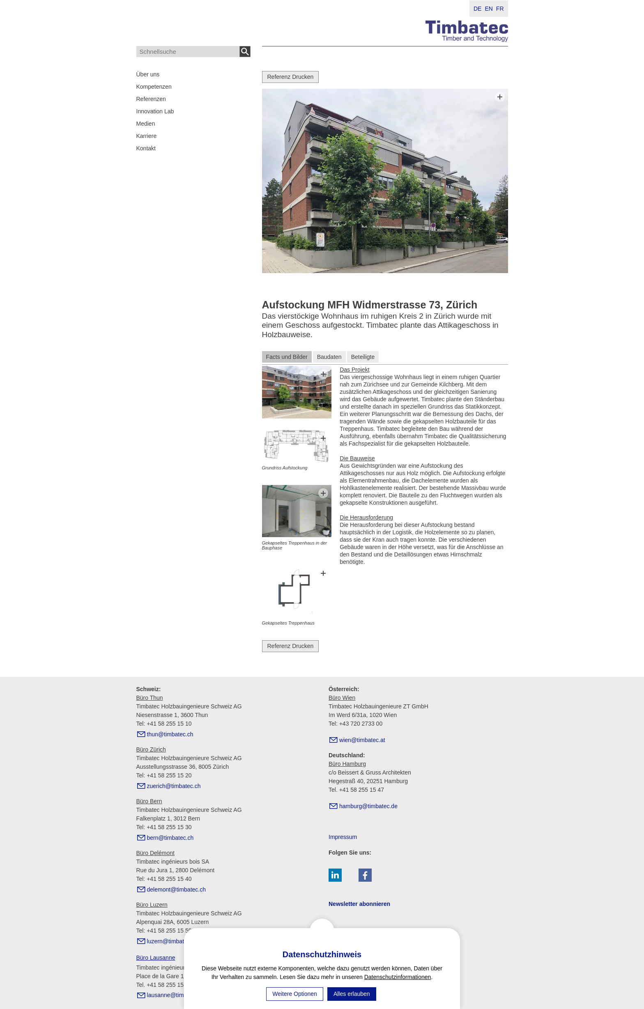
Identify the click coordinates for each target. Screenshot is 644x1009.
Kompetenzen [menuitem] (154, 86)
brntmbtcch (170, 837)
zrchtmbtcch (174, 786)
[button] (335, 875)
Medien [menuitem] (145, 123)
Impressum (343, 837)
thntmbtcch (170, 734)
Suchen (245, 51)
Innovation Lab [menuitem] (155, 111)
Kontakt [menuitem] (146, 148)
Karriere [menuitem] (146, 136)
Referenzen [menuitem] (151, 99)
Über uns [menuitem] (148, 74)
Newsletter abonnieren (359, 904)
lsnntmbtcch (176, 995)
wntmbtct (362, 740)
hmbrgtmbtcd (368, 806)
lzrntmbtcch (172, 941)
